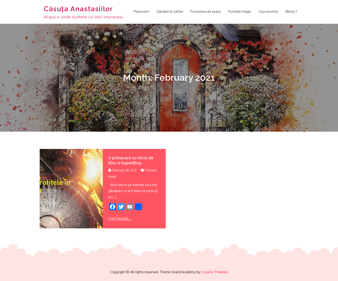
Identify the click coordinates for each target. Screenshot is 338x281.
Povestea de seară (205, 11)
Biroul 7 (291, 11)
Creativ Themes (214, 272)
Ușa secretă (268, 11)
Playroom (141, 11)
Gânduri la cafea (169, 11)
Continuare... (119, 219)
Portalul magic (239, 11)
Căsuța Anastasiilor (78, 9)
